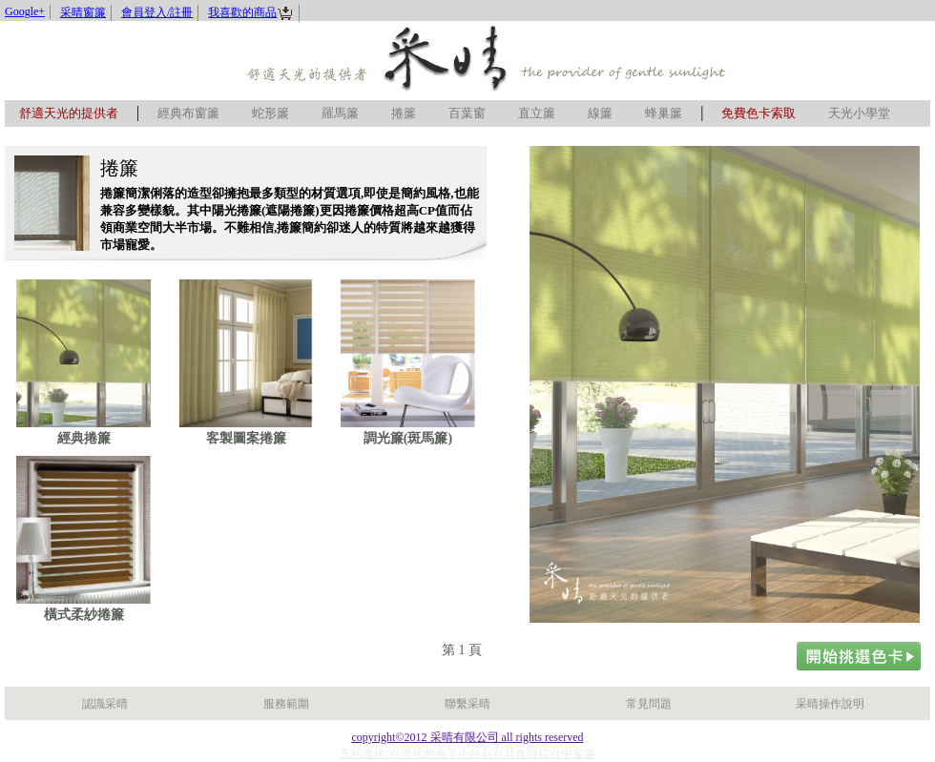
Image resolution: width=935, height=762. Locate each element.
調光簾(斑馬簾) (408, 438)
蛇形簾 (270, 113)
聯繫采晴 (467, 704)
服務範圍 (286, 704)
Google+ (25, 11)
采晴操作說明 (830, 704)
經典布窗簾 (188, 113)
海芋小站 (458, 753)
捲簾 (403, 113)
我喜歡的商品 (251, 12)
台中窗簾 (572, 753)
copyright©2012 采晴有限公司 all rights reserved (467, 737)
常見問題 (649, 704)
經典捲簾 (84, 438)
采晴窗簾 (83, 12)
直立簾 (536, 113)
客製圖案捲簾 (246, 438)
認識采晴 (105, 704)
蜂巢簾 (663, 113)
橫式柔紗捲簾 (84, 615)
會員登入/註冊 (157, 12)
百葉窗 (467, 113)
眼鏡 (538, 753)
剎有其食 (504, 753)
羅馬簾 (340, 113)
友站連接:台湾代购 (387, 753)
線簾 (600, 113)
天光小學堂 (859, 113)
